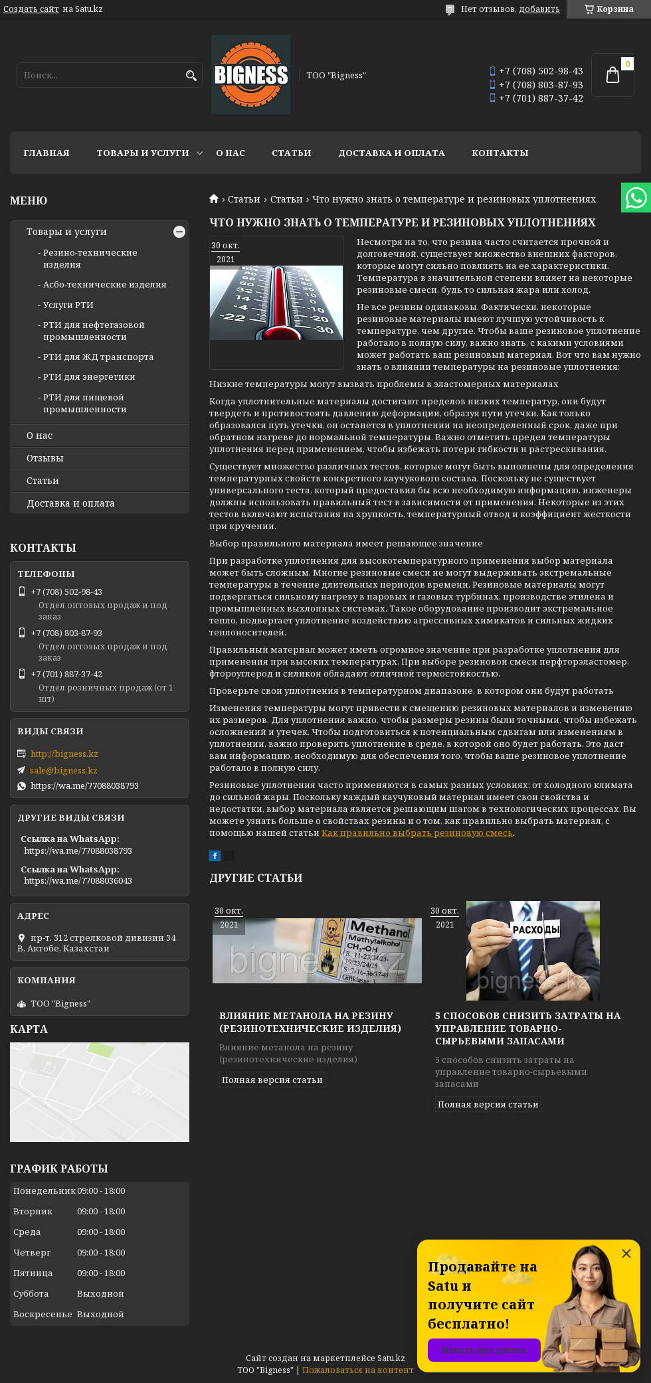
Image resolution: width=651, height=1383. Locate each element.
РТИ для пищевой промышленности (85, 403)
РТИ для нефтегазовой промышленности (94, 331)
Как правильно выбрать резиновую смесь (417, 833)
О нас (230, 153)
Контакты (500, 153)
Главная (46, 153)
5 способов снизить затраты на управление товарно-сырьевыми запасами (527, 1028)
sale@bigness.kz (64, 770)
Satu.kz (391, 1358)
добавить (539, 9)
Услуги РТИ (68, 305)
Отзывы (45, 458)
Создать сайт (31, 9)
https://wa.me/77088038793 (85, 785)
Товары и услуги (142, 153)
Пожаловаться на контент (358, 1370)
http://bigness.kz (64, 753)
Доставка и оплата (391, 153)
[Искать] (191, 76)
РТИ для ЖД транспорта (98, 357)
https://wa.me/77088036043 (78, 880)
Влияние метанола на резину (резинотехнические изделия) (310, 1021)
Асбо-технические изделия (105, 284)
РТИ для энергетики (89, 376)
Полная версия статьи (272, 1080)
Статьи (292, 153)
